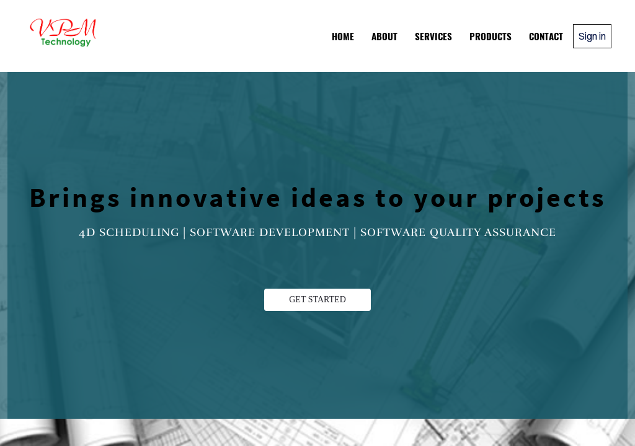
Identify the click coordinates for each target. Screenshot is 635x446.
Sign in (592, 36)
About (384, 36)
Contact (546, 36)
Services (433, 36)
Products (490, 36)
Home (343, 36)
